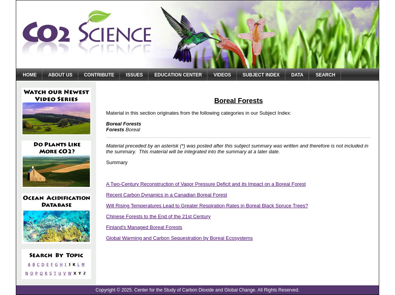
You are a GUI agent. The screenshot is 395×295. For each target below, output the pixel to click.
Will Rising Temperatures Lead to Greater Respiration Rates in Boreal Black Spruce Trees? (207, 206)
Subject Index (261, 75)
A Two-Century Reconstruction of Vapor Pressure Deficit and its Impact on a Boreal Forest (206, 184)
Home (30, 75)
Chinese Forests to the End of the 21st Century (158, 216)
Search (325, 75)
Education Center (178, 75)
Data (297, 75)
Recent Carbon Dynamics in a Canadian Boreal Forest (166, 195)
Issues (134, 75)
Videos (222, 75)
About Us (60, 75)
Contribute (99, 75)
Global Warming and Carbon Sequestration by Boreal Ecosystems (179, 238)
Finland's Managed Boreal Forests (144, 227)
